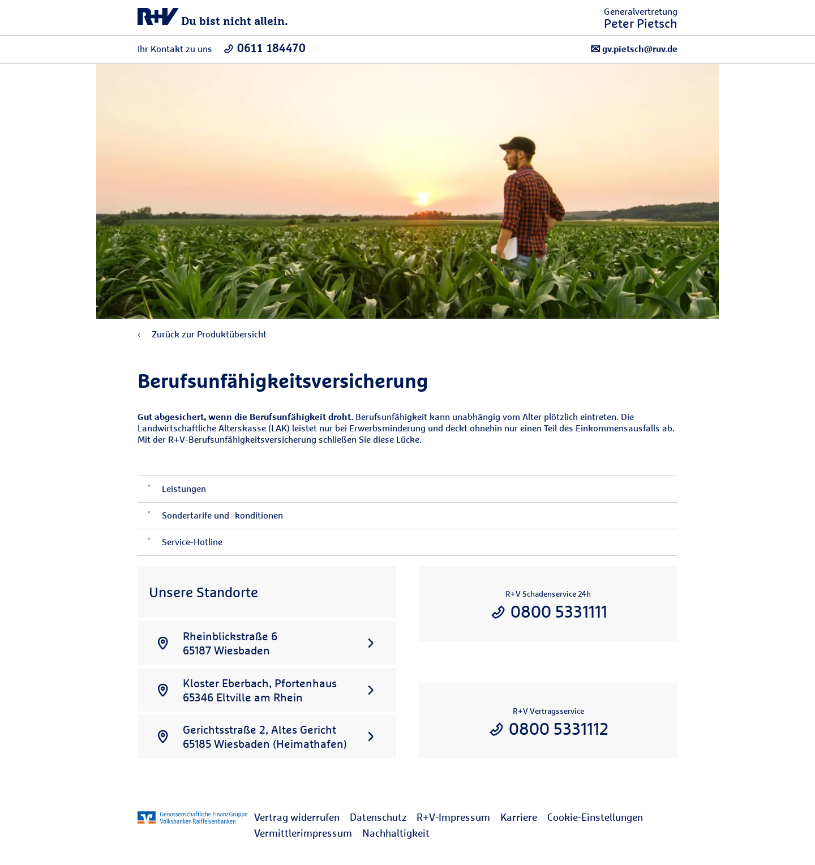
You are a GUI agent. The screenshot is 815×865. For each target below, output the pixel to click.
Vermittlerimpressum (303, 833)
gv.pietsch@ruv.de (633, 49)
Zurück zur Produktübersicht (202, 334)
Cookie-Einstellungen (595, 817)
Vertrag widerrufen (297, 817)
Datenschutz (378, 817)
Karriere (518, 817)
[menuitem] (302, 817)
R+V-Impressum (453, 817)
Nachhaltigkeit (396, 833)
